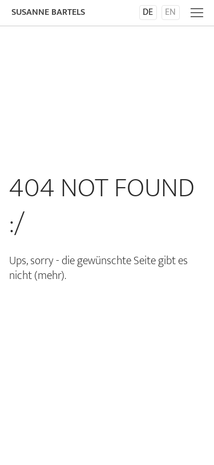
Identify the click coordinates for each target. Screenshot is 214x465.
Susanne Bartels (48, 12)
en (170, 12)
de (148, 12)
